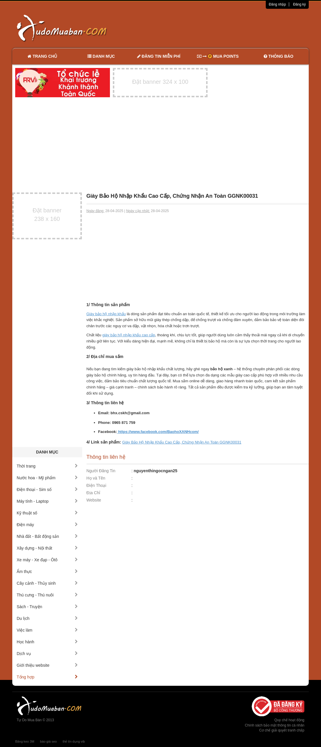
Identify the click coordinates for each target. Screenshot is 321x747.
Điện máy (47, 524)
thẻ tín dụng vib (74, 741)
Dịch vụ (47, 653)
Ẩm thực (47, 571)
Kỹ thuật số (47, 513)
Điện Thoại (96, 485)
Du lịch (47, 618)
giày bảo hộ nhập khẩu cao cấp (128, 335)
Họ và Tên (96, 478)
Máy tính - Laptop (47, 501)
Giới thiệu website (47, 665)
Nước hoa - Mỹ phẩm (47, 477)
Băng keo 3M (24, 741)
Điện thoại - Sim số (47, 489)
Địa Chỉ (94, 492)
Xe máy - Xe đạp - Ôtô (47, 559)
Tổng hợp (47, 677)
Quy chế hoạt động (289, 720)
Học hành (47, 641)
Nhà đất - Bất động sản (47, 536)
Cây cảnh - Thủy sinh (47, 583)
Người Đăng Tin (101, 470)
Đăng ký (299, 4)
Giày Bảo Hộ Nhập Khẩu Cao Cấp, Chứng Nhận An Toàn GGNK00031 (181, 442)
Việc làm (47, 630)
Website (94, 500)
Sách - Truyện (47, 606)
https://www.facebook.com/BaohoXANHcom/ (158, 431)
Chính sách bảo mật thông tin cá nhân (274, 725)
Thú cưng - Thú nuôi (47, 595)
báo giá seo (48, 741)
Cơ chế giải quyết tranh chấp (281, 730)
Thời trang (47, 466)
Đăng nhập (277, 4)
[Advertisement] (222, 27)
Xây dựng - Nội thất (47, 548)
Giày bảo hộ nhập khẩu (106, 314)
